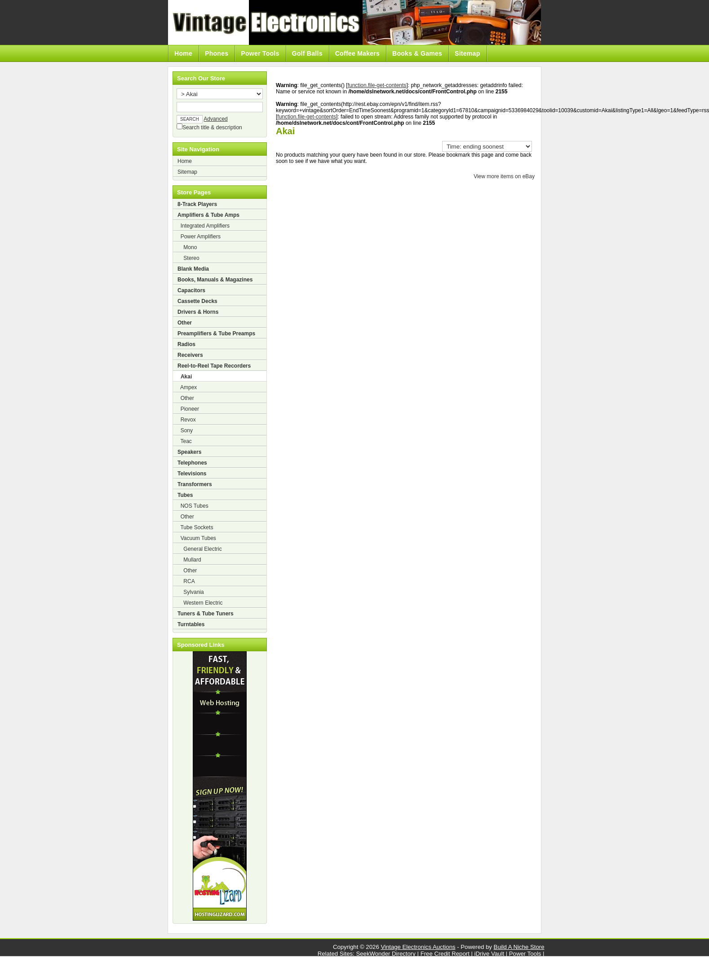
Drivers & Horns (197, 312)
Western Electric (199, 603)
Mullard (189, 560)
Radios (186, 344)
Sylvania (190, 592)
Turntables (190, 624)
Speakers (189, 452)
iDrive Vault (489, 953)
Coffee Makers (357, 53)
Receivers (190, 355)
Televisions (191, 473)
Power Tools (260, 53)
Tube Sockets (195, 527)
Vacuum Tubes (196, 538)
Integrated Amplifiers (203, 226)
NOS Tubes (192, 506)
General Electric (199, 549)
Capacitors (191, 290)
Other (184, 323)
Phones (216, 53)
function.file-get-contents (377, 85)
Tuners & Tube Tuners (205, 613)
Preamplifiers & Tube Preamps (216, 333)
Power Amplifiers (199, 236)
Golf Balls (307, 53)
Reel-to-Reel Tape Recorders (214, 366)
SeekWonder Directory (385, 953)
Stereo (188, 258)
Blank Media (193, 269)
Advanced (215, 119)
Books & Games (417, 53)
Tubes (185, 495)
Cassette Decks (197, 301)
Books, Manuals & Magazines (215, 280)
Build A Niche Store (519, 947)
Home (183, 53)
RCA (186, 581)
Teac (184, 441)
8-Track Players (197, 204)
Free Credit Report (445, 953)
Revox (186, 420)
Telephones (192, 463)
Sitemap (467, 53)
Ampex (187, 387)
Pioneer (188, 409)
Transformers (194, 484)
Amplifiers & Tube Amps (208, 215)
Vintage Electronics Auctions (418, 947)
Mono (187, 247)
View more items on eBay (504, 176)
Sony (185, 430)
